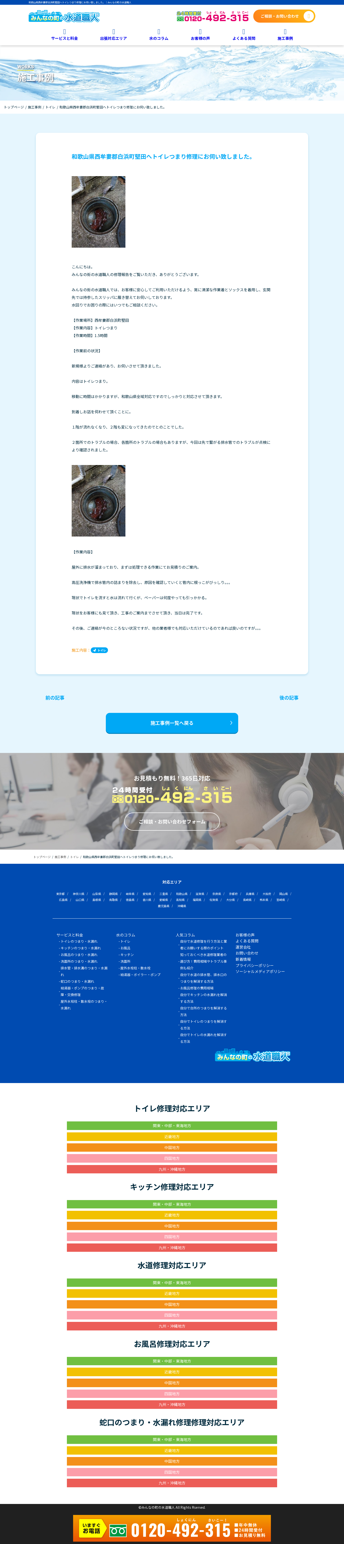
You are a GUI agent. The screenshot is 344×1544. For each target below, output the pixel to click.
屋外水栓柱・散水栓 (135, 968)
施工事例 (285, 38)
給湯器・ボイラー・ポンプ (140, 974)
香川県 (147, 900)
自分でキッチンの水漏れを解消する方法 (203, 998)
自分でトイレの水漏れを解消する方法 (203, 1038)
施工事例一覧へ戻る (172, 722)
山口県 (80, 900)
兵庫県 (250, 894)
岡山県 (283, 894)
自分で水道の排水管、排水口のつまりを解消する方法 (203, 978)
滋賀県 (200, 894)
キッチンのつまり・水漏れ (81, 948)
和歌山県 (182, 894)
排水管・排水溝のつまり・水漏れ (84, 971)
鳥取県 (113, 900)
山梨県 (96, 894)
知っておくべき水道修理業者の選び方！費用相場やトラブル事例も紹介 (203, 961)
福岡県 (197, 900)
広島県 (63, 900)
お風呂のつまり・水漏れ (79, 954)
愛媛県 (163, 900)
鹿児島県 (163, 906)
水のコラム (158, 38)
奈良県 (216, 894)
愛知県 (147, 894)
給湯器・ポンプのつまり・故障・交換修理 (82, 991)
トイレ (101, 650)
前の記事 (54, 697)
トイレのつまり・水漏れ (79, 941)
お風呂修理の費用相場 (197, 988)
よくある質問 (243, 38)
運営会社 (243, 947)
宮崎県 (280, 900)
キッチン (127, 954)
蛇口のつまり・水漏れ (77, 981)
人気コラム (185, 935)
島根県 (96, 900)
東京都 (60, 894)
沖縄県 (181, 906)
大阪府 (267, 894)
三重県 (163, 894)
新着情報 (243, 959)
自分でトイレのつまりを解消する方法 (203, 1024)
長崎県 (247, 900)
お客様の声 (200, 38)
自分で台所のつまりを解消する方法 (203, 1011)
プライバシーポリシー (255, 965)
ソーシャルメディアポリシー (260, 971)
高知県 (180, 900)
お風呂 (125, 948)
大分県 (230, 900)
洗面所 (125, 961)
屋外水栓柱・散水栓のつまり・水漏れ (84, 1004)
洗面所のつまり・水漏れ (79, 961)
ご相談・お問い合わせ (280, 16)
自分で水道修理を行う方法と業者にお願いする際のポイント (203, 944)
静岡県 (113, 894)
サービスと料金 (64, 38)
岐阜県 (130, 894)
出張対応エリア (113, 38)
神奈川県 (78, 894)
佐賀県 (214, 900)
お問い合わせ (247, 953)
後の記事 (289, 697)
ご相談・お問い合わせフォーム (172, 821)
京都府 (233, 894)
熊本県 (264, 900)
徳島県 (130, 900)
